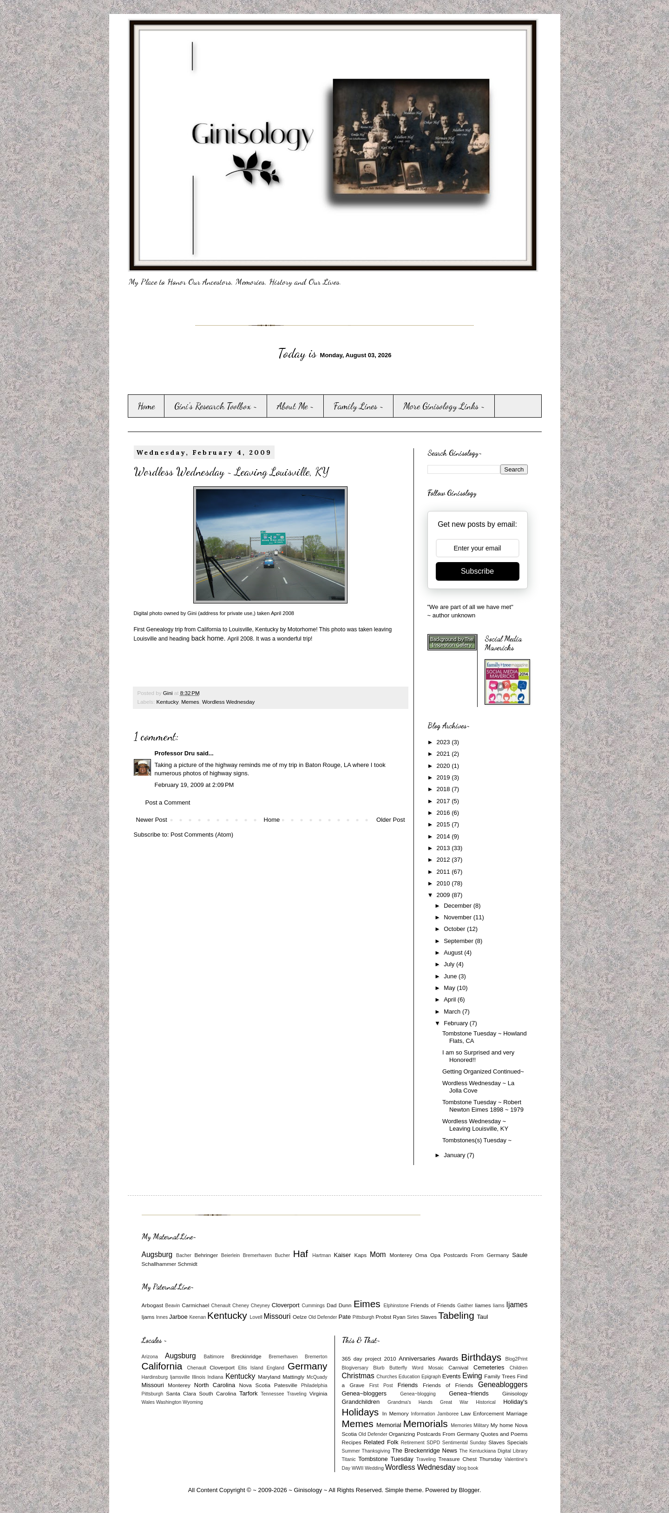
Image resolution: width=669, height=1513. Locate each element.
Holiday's (515, 1401)
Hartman (321, 1255)
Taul (482, 1316)
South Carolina (217, 1393)
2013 (444, 848)
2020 (444, 765)
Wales (148, 1402)
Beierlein (230, 1255)
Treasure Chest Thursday (470, 1459)
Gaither (465, 1305)
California (162, 1366)
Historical (486, 1402)
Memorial (388, 1424)
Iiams (499, 1305)
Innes (162, 1317)
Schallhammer (159, 1264)
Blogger (469, 1490)
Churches (386, 1376)
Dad (331, 1305)
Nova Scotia (254, 1385)
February (457, 1023)
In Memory (395, 1413)
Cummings (313, 1305)
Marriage (516, 1413)
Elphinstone (395, 1305)
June (451, 976)
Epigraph (431, 1376)
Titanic (349, 1459)
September (459, 940)
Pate (344, 1316)
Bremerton (316, 1356)
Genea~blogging (418, 1393)
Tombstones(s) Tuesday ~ (477, 1140)
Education (409, 1376)
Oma (421, 1255)
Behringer (206, 1255)
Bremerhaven (257, 1255)
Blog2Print (516, 1359)
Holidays (360, 1412)
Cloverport (286, 1305)
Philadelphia (314, 1385)
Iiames (483, 1305)
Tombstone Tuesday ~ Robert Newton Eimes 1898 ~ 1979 (483, 1106)
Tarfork (248, 1393)
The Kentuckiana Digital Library (493, 1451)
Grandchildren (361, 1401)
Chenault (221, 1305)
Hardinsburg (155, 1377)
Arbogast (153, 1305)
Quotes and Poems (504, 1434)
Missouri (276, 1316)
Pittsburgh (363, 1317)
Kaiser (342, 1254)
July (450, 964)
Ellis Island (250, 1367)
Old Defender (322, 1317)
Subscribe (477, 571)
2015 (444, 824)
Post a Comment (167, 802)
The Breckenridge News (424, 1450)
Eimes (367, 1303)
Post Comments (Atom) (202, 834)
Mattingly (293, 1377)
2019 (444, 777)
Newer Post (151, 819)
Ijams (148, 1317)
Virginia (318, 1393)
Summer (351, 1451)
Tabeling (456, 1315)
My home (502, 1425)
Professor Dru (175, 753)
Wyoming (193, 1402)
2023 (444, 742)
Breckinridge (246, 1356)
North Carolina (214, 1385)
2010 (444, 883)
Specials (517, 1442)
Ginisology (515, 1393)
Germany (308, 1366)
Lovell (255, 1317)
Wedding (374, 1468)
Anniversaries (417, 1358)
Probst (383, 1317)
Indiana (215, 1377)
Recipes (351, 1442)
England (275, 1367)
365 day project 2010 (369, 1359)
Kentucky (167, 702)
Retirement (413, 1442)
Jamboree (448, 1413)
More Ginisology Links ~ (444, 406)
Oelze (300, 1317)
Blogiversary (355, 1367)
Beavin (172, 1305)
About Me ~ (295, 406)
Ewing (472, 1376)
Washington (169, 1402)
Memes (190, 702)
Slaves (428, 1317)
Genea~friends (469, 1393)
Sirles (413, 1317)
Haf (300, 1253)
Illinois (198, 1377)
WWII (357, 1468)
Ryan (399, 1317)
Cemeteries (488, 1367)
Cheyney (260, 1305)
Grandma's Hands (410, 1402)
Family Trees (499, 1376)
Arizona (150, 1356)
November (458, 917)
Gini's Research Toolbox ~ (215, 406)
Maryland (269, 1377)
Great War (454, 1402)
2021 (444, 753)
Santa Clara (181, 1393)
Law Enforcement (482, 1413)
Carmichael (195, 1305)
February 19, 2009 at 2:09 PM (194, 784)
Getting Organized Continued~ (483, 1071)
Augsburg (157, 1254)
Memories (461, 1425)
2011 (444, 871)
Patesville (285, 1385)
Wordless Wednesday (228, 702)
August (454, 952)
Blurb (378, 1367)
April (451, 999)
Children (519, 1367)
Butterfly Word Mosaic (416, 1367)
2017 (444, 801)
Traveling (296, 1393)
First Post (381, 1385)
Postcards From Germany (476, 1255)
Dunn (345, 1305)
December (458, 905)
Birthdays (481, 1357)
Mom (378, 1254)
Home (146, 406)
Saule (519, 1254)
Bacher (183, 1255)
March (453, 1011)
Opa (435, 1255)
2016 (444, 812)
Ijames (517, 1305)
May (450, 987)
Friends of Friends (433, 1305)
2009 (444, 894)
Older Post (390, 819)
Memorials (425, 1423)
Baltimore (214, 1356)
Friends (408, 1385)
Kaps (360, 1255)
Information (423, 1413)
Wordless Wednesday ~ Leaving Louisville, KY (475, 1125)
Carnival (458, 1367)
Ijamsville (180, 1377)
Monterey (400, 1255)
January (455, 1155)
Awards (448, 1358)
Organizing (402, 1434)
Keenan (197, 1317)
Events (451, 1376)
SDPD (433, 1442)
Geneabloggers (503, 1385)
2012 (444, 859)
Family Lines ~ (359, 406)
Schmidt (187, 1264)
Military (481, 1425)
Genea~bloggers (364, 1393)
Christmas (358, 1376)
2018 (444, 789)
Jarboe (178, 1316)
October (455, 928)
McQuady (317, 1377)
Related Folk (381, 1442)
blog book (467, 1468)
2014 (444, 836)
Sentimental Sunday (464, 1442)
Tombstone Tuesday (385, 1458)
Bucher (282, 1255)
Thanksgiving (376, 1451)
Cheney (240, 1305)
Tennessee (272, 1393)
